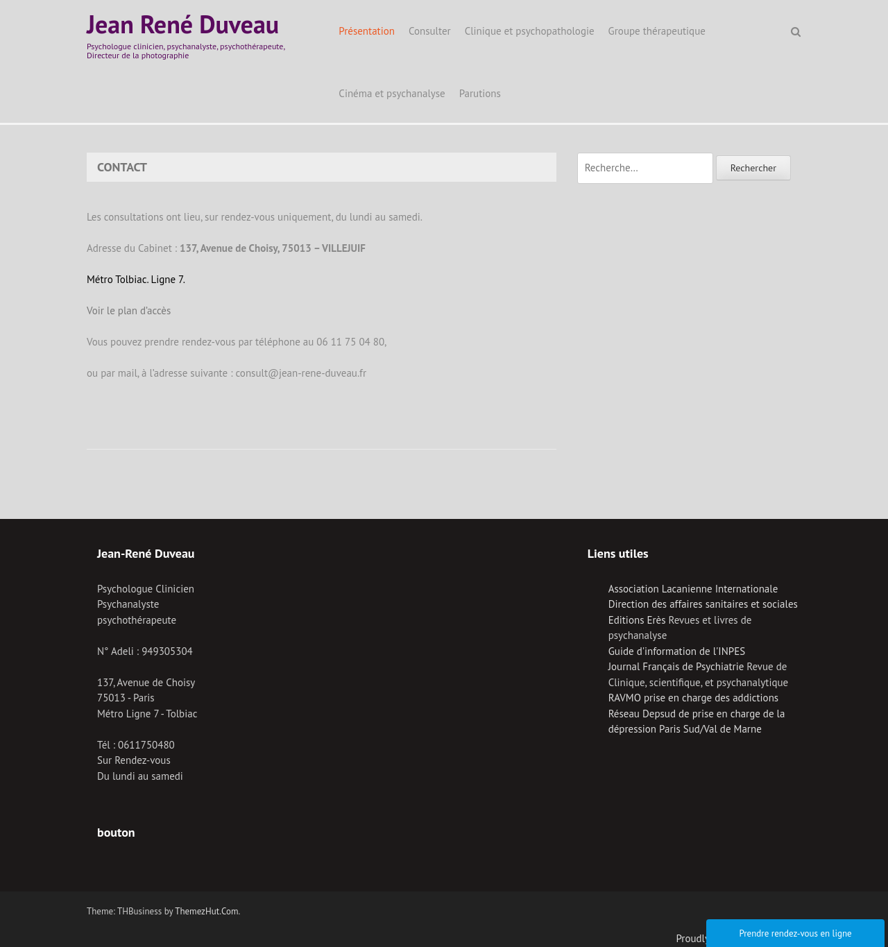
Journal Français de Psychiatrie (676, 666)
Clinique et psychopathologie (530, 30)
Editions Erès (637, 619)
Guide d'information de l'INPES (676, 651)
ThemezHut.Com (206, 911)
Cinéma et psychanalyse (392, 93)
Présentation (367, 30)
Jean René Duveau (183, 24)
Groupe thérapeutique (657, 30)
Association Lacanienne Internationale (693, 588)
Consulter (430, 30)
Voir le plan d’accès (129, 310)
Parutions (480, 93)
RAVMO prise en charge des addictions (693, 697)
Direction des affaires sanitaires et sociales (703, 604)
